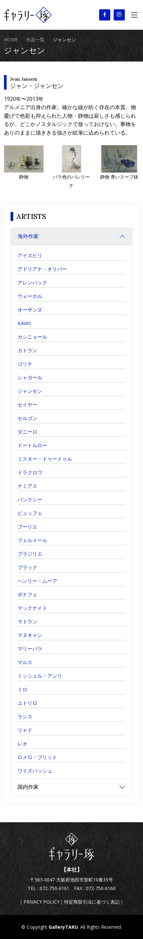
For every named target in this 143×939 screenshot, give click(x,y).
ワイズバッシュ (35, 776)
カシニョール (32, 342)
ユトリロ (27, 708)
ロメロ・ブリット (37, 763)
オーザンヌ (30, 315)
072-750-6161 (54, 888)
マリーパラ (30, 654)
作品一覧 (35, 39)
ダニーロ (27, 437)
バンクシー (30, 505)
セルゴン (27, 424)
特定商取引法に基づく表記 (92, 902)
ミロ (22, 695)
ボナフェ (27, 600)
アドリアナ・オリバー (42, 275)
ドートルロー (32, 451)
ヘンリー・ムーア (37, 586)
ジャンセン (30, 397)
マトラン (27, 627)
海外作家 (28, 242)
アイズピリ (30, 261)
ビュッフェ (30, 519)
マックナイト (32, 614)
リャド (25, 736)
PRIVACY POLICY (41, 902)
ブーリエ (27, 532)
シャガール (30, 383)
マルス (25, 668)
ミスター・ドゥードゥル (45, 464)
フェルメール (32, 546)
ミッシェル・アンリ (40, 681)
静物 (23, 183)
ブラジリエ (30, 559)
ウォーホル (30, 302)
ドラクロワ (30, 478)
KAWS (24, 329)
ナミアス (27, 492)
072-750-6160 (101, 888)
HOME (11, 39)
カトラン (27, 356)
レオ (22, 749)
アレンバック (32, 288)
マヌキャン (30, 641)
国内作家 (28, 792)
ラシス (25, 722)
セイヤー (27, 410)
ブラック (27, 573)
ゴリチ (25, 369)
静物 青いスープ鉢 (119, 183)
